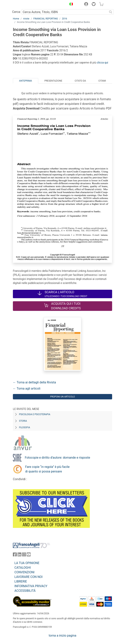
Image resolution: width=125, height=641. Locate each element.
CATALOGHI (22, 567)
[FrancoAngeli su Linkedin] (19, 555)
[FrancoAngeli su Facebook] (15, 555)
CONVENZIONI (24, 572)
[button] (70, 4)
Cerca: (16, 12)
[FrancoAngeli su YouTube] (29, 555)
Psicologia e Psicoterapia (34, 414)
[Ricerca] (111, 12)
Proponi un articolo (62, 396)
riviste (26, 18)
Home (16, 18)
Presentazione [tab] (53, 80)
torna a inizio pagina (62, 635)
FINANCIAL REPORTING (45, 18)
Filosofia (24, 427)
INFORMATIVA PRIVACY (30, 586)
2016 (64, 18)
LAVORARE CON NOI (28, 577)
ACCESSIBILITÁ (25, 591)
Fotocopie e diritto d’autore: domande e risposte (57, 457)
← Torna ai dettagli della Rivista (34, 382)
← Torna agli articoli (26, 388)
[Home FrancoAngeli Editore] (25, 4)
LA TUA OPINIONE (26, 563)
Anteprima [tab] (25, 80)
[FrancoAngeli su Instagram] (24, 555)
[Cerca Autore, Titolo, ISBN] (65, 12)
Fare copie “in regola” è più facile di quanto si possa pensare (47, 469)
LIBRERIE (20, 581)
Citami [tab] (102, 80)
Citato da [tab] (80, 80)
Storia (23, 421)
